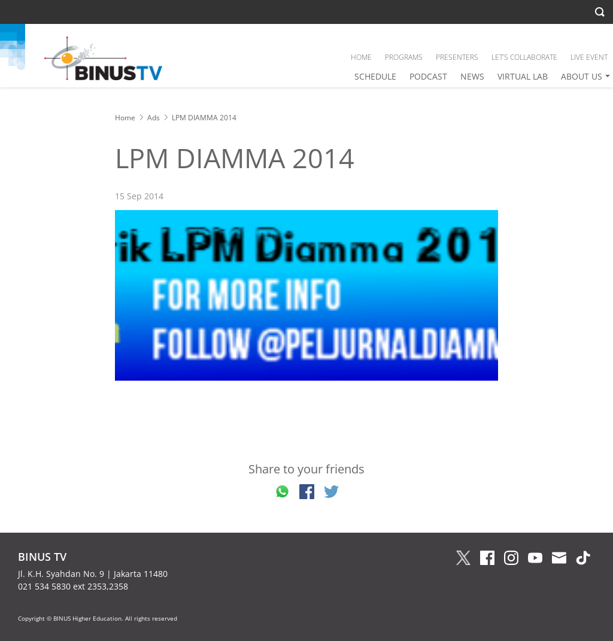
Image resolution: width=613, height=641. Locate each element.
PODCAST (428, 76)
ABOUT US (581, 76)
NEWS (472, 76)
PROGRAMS (404, 57)
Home (125, 118)
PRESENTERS (457, 57)
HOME (361, 57)
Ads (153, 118)
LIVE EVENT (589, 57)
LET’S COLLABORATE (524, 57)
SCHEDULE (375, 76)
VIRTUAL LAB (522, 76)
